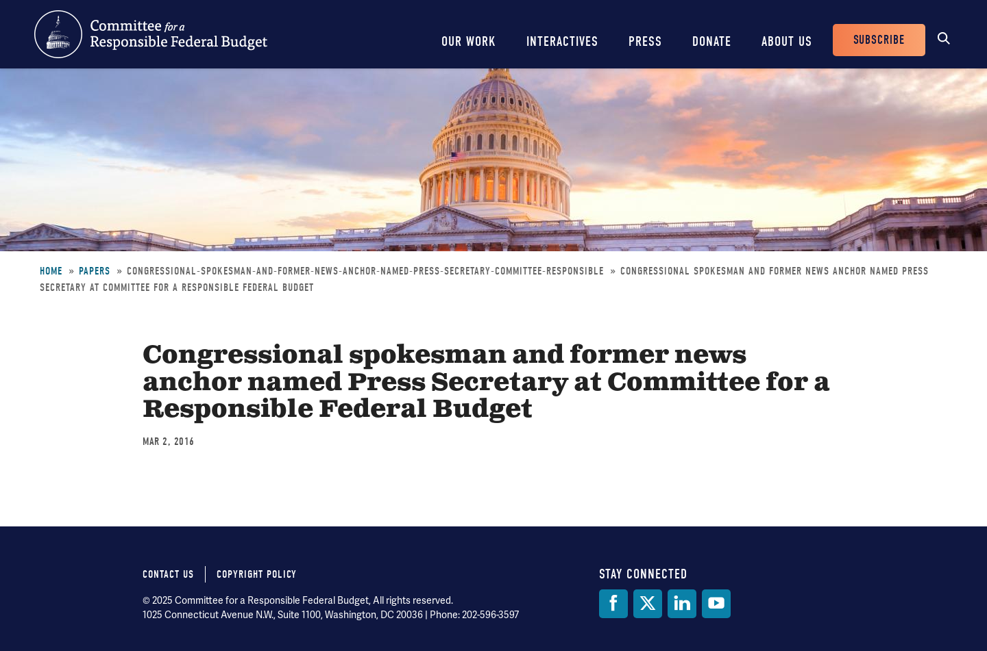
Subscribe (879, 40)
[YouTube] (716, 603)
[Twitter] (647, 603)
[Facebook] (613, 603)
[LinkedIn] (682, 603)
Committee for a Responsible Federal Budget (150, 34)
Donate (711, 41)
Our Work (468, 41)
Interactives (562, 41)
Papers (94, 271)
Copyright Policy (257, 574)
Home (51, 271)
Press (645, 41)
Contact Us (168, 574)
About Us (786, 41)
